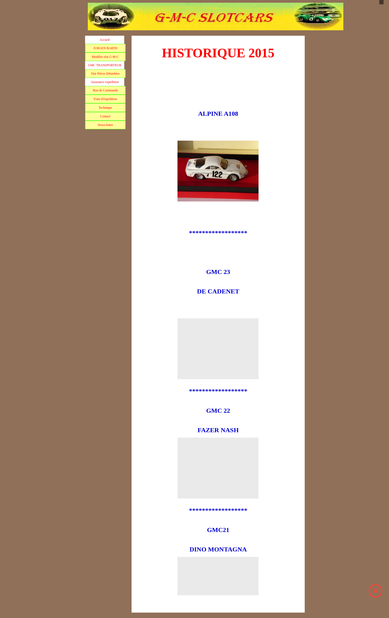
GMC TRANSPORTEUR (104, 65)
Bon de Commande (105, 90)
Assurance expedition (105, 82)
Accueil (105, 40)
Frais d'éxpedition (105, 99)
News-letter (105, 125)
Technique (105, 108)
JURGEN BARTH (105, 48)
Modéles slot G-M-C (105, 57)
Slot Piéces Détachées (105, 73)
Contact (105, 116)
